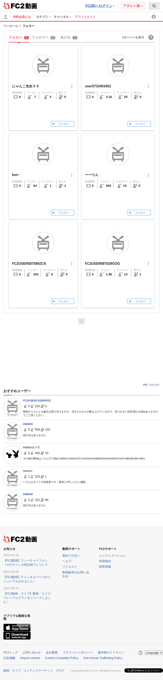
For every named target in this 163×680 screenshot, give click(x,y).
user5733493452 (98, 86)
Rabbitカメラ (31, 447)
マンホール (10, 26)
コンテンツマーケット (38, 670)
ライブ (16, 670)
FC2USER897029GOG (102, 263)
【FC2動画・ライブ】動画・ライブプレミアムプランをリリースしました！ (27, 598)
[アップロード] (5, 16)
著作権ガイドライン (111, 652)
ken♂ (16, 175)
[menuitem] (154, 6)
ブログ (60, 670)
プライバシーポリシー (78, 652)
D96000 (28, 494)
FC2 (13, 5)
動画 (6, 670)
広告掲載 (9, 658)
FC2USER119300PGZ (37, 400)
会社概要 (52, 652)
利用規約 (105, 561)
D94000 (28, 424)
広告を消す (154, 385)
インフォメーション (112, 555)
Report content (30, 658)
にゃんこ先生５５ (25, 86)
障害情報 (105, 566)
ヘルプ (66, 561)
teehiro (27, 470)
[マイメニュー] (154, 16)
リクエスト (69, 566)
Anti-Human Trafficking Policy (102, 658)
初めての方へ (71, 555)
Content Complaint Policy (61, 658)
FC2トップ (10, 652)
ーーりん (91, 175)
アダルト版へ (133, 6)
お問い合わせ (32, 652)
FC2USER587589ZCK (29, 263)
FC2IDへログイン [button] (100, 6)
